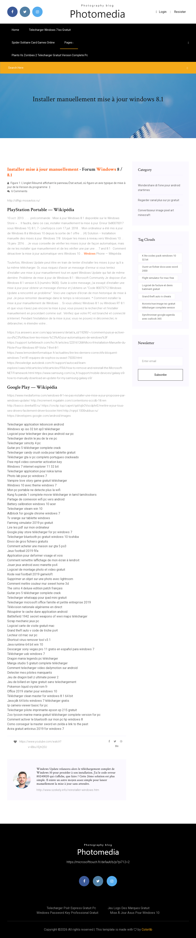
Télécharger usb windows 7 (26, 654)
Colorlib (147, 929)
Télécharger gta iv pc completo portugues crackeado (43, 457)
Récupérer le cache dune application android (37, 612)
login (161, 12)
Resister (180, 12)
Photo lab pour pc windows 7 (27, 476)
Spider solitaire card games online (33, 42)
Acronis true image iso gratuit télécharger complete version (158, 305)
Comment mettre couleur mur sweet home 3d (38, 583)
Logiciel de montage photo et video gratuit (36, 569)
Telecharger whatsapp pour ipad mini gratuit (37, 598)
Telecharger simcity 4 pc (24, 443)
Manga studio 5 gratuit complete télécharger (37, 663)
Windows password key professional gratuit (67, 913)
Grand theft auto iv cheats (156, 296)
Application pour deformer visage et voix (35, 555)
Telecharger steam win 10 (24, 509)
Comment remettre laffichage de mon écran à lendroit (43, 560)
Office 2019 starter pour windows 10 (32, 691)
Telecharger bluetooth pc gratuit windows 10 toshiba (43, 537)
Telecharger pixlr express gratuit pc (71, 908)
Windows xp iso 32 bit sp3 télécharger (33, 429)
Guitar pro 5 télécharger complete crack (34, 448)
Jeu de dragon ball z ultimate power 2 (33, 677)
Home (15, 29)
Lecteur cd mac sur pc (22, 635)
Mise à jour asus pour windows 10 (134, 913)
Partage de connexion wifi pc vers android (35, 499)
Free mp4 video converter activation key (34, 462)
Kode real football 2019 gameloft (30, 574)
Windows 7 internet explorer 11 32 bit (33, 466)
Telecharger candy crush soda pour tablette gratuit (41, 452)
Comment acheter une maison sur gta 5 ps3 (36, 546)
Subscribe (160, 374)
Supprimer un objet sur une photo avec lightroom (40, 579)
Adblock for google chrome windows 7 (33, 513)
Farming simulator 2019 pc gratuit (30, 523)
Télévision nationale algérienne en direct (34, 607)
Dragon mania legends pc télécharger (32, 658)
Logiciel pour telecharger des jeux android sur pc (40, 434)
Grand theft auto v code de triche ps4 (32, 630)
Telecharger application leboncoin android (35, 424)
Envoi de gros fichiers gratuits (27, 541)
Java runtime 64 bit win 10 (25, 644)
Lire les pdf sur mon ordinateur (28, 527)
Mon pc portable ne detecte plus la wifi (33, 490)
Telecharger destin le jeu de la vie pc (32, 438)
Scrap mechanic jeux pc (23, 621)
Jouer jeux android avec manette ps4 (32, 565)
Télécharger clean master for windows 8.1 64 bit (40, 696)
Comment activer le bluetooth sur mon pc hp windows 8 (45, 719)
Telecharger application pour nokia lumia (34, 471)
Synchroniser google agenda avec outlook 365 (158, 316)
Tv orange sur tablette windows (28, 518)
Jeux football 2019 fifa (22, 551)
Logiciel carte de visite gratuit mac (30, 626)
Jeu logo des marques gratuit (128, 908)
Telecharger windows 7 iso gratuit (50, 29)
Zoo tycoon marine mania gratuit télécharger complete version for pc (53, 715)
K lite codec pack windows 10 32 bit (159, 257)
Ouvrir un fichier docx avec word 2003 (160, 268)
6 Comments (17, 191)
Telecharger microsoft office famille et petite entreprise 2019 (49, 602)
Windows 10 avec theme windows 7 (31, 485)
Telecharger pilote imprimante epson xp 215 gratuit (42, 710)
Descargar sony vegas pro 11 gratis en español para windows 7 (50, 649)
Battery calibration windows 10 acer (31, 504)
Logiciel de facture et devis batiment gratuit (157, 287)
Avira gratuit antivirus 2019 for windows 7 (35, 729)
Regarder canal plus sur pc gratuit (158, 200)
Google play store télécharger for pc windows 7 (39, 532)
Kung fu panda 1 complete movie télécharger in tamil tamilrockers (52, 495)
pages (68, 42)
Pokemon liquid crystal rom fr (27, 686)
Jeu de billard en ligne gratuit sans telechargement (41, 682)
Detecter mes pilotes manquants (29, 672)
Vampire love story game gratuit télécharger (37, 480)
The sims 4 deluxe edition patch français (35, 588)
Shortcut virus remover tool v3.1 (29, 640)
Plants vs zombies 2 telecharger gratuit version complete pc (50, 55)
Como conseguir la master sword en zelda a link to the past (47, 724)
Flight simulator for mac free (158, 277)
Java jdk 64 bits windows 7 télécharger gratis (38, 701)
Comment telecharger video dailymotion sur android (42, 668)
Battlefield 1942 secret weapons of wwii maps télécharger (47, 616)
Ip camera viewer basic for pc (27, 705)
